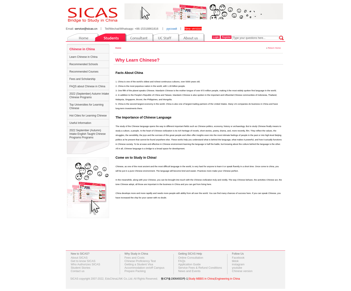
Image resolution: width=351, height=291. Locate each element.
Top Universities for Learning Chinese (86, 106)
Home (118, 48)
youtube (237, 267)
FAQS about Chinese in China (87, 86)
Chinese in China (82, 49)
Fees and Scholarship (82, 79)
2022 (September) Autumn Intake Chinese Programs (89, 95)
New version (193, 28)
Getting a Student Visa (138, 264)
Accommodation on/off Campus (144, 267)
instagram (238, 264)
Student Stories (80, 267)
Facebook (238, 257)
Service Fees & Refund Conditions (200, 267)
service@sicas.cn (86, 28)
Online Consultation (190, 257)
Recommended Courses (83, 71)
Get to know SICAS (83, 261)
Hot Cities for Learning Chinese (88, 115)
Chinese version (242, 271)
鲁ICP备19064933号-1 (174, 278)
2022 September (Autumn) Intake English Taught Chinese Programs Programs (87, 134)
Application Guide (189, 264)
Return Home (274, 48)
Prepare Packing (135, 271)
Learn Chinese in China (83, 56)
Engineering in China (227, 278)
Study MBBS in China (201, 278)
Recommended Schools (83, 64)
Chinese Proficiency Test (140, 261)
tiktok (235, 261)
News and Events (189, 271)
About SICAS (79, 257)
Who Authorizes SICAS (85, 264)
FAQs (181, 261)
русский (172, 28)
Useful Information (80, 123)
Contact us (77, 271)
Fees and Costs (134, 257)
